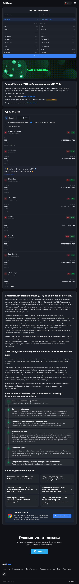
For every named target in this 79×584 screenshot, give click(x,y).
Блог (59, 569)
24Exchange (12, 273)
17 (68, 255)
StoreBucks (12, 150)
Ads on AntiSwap (9, 174)
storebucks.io (12, 152)
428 (67, 236)
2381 (72, 180)
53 (73, 274)
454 (73, 132)
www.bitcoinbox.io (13, 181)
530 (73, 255)
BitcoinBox (12, 179)
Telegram (39, 551)
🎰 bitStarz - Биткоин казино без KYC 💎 (22, 169)
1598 (72, 217)
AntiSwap (7, 3)
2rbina (10, 235)
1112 (73, 198)
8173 (72, 151)
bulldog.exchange (13, 133)
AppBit (10, 216)
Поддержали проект (47, 569)
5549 (72, 236)
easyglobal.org (12, 200)
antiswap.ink (73, 581)
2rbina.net (11, 237)
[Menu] (75, 3)
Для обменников (32, 569)
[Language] (68, 3)
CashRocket (12, 254)
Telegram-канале (29, 96)
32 (68, 198)
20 (68, 274)
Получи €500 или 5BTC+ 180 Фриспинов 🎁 (18, 171)
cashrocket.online (13, 256)
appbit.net (11, 218)
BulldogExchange (14, 131)
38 (68, 151)
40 (68, 180)
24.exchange (12, 275)
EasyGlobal (12, 198)
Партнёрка (67, 569)
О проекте (6, 569)
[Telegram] (4, 574)
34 (68, 217)
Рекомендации (32, 103)
